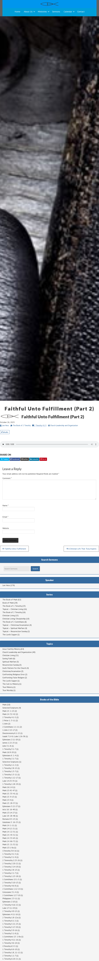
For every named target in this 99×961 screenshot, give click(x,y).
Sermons (56, 11)
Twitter (4, 459)
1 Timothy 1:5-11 (9, 774)
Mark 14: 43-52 (8, 835)
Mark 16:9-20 (8, 752)
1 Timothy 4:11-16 (10, 940)
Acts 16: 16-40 (8, 809)
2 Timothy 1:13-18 (10, 876)
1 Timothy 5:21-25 (10, 924)
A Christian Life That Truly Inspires (81, 548)
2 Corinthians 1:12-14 (11, 889)
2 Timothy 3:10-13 (10, 882)
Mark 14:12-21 (8, 828)
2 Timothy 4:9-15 (9, 911)
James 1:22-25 (8, 742)
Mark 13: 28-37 (8, 803)
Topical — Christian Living (12, 609)
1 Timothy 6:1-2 (9, 920)
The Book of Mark (9, 599)
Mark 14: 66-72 (8, 841)
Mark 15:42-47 (8, 790)
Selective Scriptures (10, 762)
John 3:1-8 (6, 746)
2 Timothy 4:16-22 (10, 905)
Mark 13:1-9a (8, 847)
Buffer (24, 459)
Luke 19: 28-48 (8, 816)
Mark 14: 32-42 (8, 714)
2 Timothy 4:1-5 (40, 425)
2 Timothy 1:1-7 (9, 955)
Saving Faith (7, 658)
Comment (7, 478)
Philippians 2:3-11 (9, 898)
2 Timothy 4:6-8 (9, 885)
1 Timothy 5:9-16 (9, 930)
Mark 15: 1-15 (8, 711)
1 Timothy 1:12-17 (10, 777)
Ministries (42, 11)
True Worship (7, 690)
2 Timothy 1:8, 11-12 (11, 952)
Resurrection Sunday (10, 665)
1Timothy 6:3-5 (8, 946)
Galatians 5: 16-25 (10, 822)
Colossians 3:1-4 (9, 892)
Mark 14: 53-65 (8, 838)
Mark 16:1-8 (7, 787)
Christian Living (8, 615)
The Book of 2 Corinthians (13, 622)
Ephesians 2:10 (8, 901)
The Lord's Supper (9, 634)
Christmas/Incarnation (11, 671)
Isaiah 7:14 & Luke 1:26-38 (13, 736)
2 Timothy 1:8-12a (10, 917)
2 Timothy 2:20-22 (10, 863)
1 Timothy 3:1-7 (9, 749)
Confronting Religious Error (13, 674)
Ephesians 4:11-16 (10, 914)
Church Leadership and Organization (17, 652)
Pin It (43, 459)
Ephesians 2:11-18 (10, 739)
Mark (4, 704)
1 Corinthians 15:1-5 (10, 879)
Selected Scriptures (10, 708)
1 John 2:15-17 (8, 730)
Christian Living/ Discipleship (14, 618)
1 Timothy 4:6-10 (9, 943)
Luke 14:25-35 (8, 781)
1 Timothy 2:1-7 (9, 758)
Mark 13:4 (6, 800)
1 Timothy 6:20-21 (10, 959)
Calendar (68, 11)
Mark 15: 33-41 (8, 793)
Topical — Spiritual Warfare (13, 628)
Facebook (14, 459)
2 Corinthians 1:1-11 (10, 727)
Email (5, 517)
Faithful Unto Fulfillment (14, 548)
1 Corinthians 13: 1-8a (11, 936)
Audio (4, 432)
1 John (5, 723)
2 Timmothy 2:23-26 (11, 860)
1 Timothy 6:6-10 (9, 949)
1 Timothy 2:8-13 (9, 870)
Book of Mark (8, 603)
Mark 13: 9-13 (8, 796)
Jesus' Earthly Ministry (11, 649)
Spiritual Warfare (9, 661)
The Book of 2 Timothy (12, 612)
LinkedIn (34, 459)
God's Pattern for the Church (14, 668)
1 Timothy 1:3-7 (9, 771)
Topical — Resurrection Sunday (14, 631)
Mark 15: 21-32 (8, 844)
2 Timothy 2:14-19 (10, 866)
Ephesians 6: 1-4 (9, 755)
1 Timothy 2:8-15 (9, 768)
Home (17, 11)
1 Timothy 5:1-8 (9, 933)
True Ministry (7, 687)
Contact (81, 11)
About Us (28, 11)
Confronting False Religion (13, 677)
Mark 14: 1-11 (8, 825)
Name (5, 505)
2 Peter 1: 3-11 (8, 720)
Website (5, 528)
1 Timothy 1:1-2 (9, 765)
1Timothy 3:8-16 (9, 851)
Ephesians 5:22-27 (10, 806)
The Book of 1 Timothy (12, 606)
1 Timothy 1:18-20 (10, 784)
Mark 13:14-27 (8, 812)
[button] (34, 11)
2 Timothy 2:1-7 (9, 873)
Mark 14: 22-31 (8, 831)
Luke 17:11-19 (8, 908)
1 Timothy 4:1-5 (9, 854)
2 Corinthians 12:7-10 (11, 895)
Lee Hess (6, 585)
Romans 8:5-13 (8, 819)
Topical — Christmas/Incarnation (15, 625)
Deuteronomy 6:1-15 (11, 733)
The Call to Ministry (10, 684)
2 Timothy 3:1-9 (9, 857)
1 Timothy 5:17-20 (10, 927)
